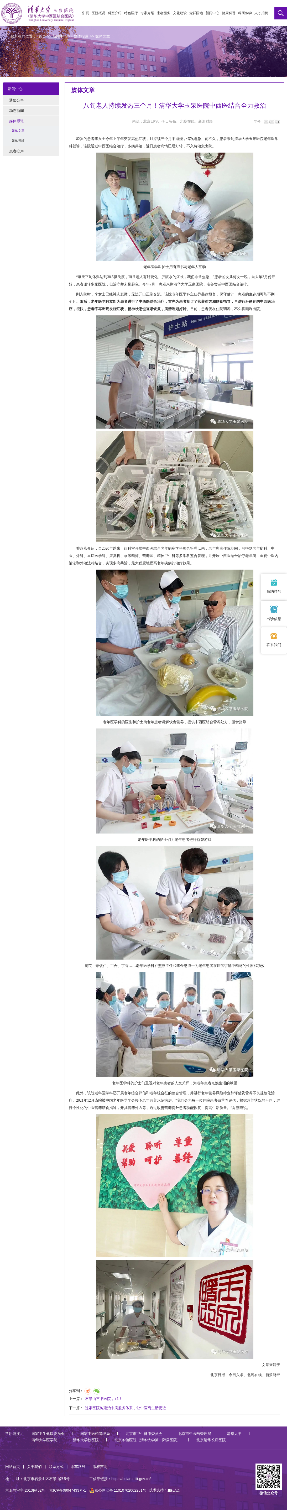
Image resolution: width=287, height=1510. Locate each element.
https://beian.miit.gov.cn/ (131, 1479)
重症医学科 (96, 556)
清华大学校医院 (86, 1440)
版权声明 (100, 1467)
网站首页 (12, 1467)
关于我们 (34, 1467)
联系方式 (56, 1467)
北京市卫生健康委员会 (144, 1433)
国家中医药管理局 (95, 1433)
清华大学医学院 (44, 1440)
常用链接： (14, 1433)
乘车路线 (78, 1467)
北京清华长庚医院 (211, 1440)
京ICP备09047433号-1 (67, 1490)
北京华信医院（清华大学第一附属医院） (147, 1440)
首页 (42, 36)
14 (277, 121)
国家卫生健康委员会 (48, 1433)
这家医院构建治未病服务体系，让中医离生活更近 (125, 1408)
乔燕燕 (202, 294)
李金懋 (181, 966)
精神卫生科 (166, 556)
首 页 (85, 13)
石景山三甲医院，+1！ (103, 1399)
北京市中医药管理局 (194, 1433)
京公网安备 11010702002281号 (117, 1490)
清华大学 (234, 1433)
